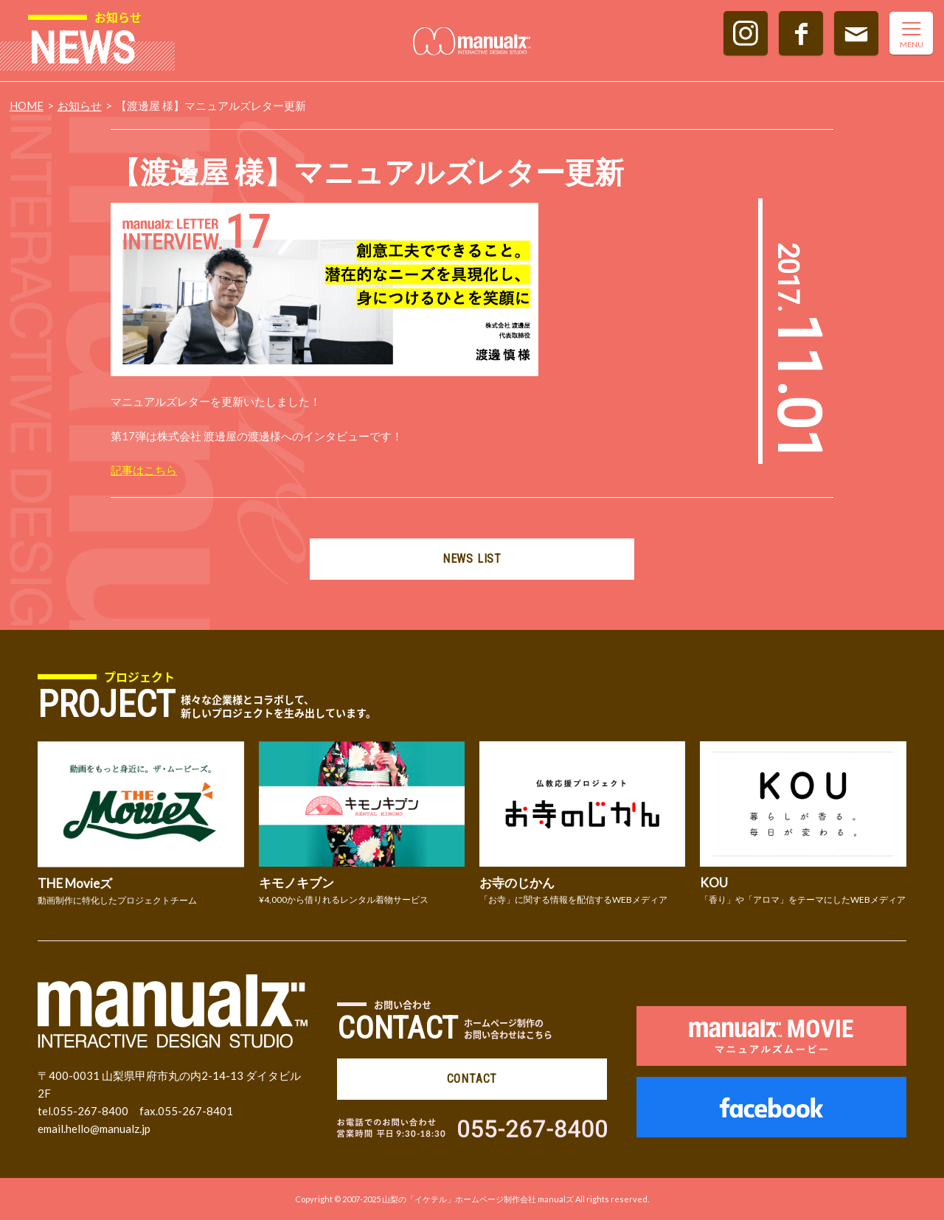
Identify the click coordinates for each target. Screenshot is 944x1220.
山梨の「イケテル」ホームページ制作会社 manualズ (478, 1199)
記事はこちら (144, 469)
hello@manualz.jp (108, 1128)
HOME (27, 105)
